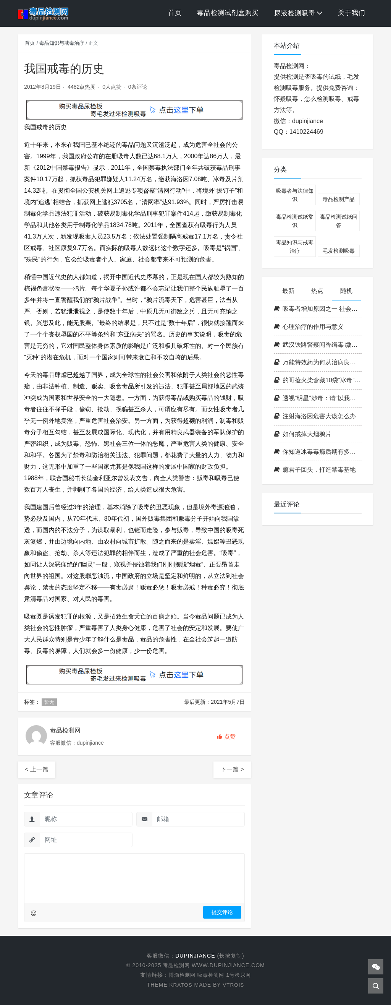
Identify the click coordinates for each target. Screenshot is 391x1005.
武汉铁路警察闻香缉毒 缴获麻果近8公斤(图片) (318, 344)
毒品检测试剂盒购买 (228, 12)
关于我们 (351, 12)
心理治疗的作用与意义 (309, 326)
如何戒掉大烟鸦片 (302, 434)
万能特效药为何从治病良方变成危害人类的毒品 (318, 362)
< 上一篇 (36, 769)
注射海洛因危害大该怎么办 (315, 416)
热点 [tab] (317, 290)
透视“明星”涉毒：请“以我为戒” (318, 398)
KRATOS (180, 984)
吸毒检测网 (211, 975)
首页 (175, 12)
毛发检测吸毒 (339, 251)
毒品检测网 (177, 965)
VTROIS (234, 984)
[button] (226, 736)
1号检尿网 (240, 975)
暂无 (49, 702)
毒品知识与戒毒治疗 (61, 43)
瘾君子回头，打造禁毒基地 (315, 469)
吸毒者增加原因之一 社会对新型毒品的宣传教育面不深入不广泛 (318, 308)
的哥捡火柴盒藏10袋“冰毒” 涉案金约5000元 (318, 380)
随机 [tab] (346, 290)
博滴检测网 (180, 975)
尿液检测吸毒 (294, 13)
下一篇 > (232, 769)
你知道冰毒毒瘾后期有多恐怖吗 (318, 451)
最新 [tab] (288, 290)
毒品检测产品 (339, 199)
